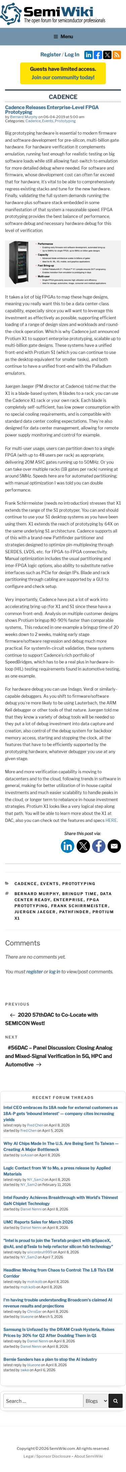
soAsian (27, 1155)
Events (47, 121)
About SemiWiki (88, 1456)
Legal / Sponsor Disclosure (48, 1456)
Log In (72, 55)
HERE (111, 820)
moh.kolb (34, 1282)
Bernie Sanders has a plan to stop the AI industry (50, 1359)
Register (50, 55)
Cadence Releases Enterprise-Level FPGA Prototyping (52, 109)
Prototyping (65, 121)
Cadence (33, 121)
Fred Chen (35, 1125)
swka (24, 1370)
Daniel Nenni (31, 1209)
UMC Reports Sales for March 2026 (38, 1222)
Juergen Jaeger (35, 912)
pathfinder (74, 912)
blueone (27, 1317)
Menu (63, 36)
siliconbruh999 (39, 1252)
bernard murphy (36, 893)
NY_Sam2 (35, 1180)
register (34, 971)
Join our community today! (63, 78)
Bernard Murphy (24, 116)
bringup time (79, 893)
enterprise (68, 900)
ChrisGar (34, 1311)
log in (54, 971)
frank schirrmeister (79, 906)
